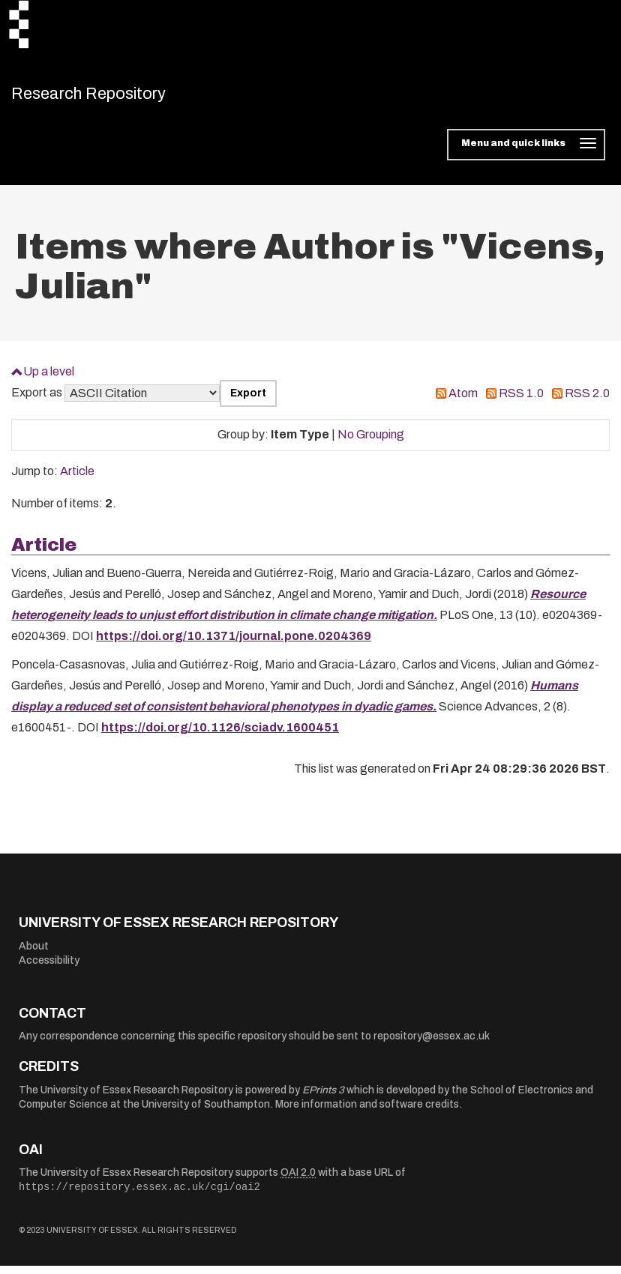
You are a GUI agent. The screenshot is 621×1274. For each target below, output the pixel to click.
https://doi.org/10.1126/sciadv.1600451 (220, 735)
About (34, 953)
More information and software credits (367, 1112)
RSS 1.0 (521, 401)
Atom (463, 401)
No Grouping (371, 442)
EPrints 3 (323, 1097)
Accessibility (49, 968)
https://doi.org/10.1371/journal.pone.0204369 (233, 644)
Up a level (48, 378)
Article (77, 479)
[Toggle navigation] (526, 153)
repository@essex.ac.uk (432, 1044)
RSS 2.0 (587, 401)
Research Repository (116, 97)
